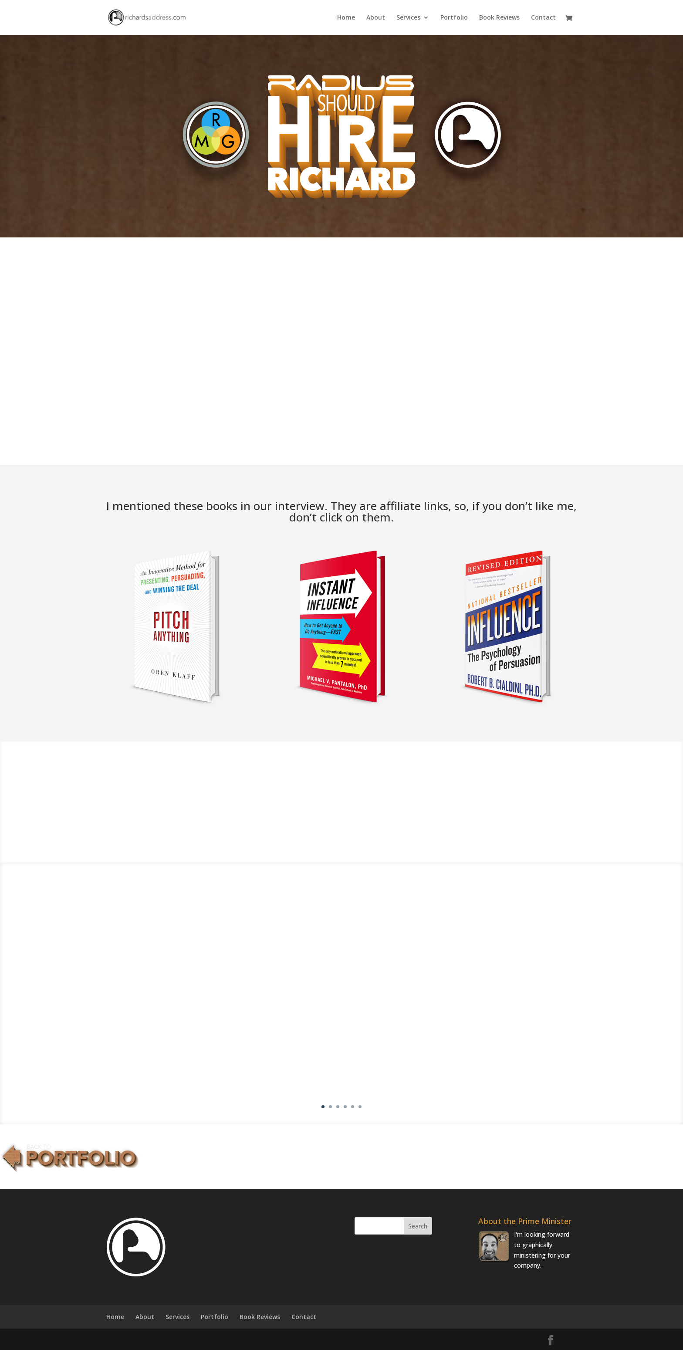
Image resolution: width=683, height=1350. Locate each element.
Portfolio (454, 17)
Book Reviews (499, 17)
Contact (543, 17)
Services (408, 17)
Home (346, 17)
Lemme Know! (393, 418)
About (375, 17)
